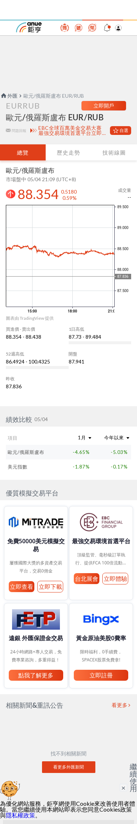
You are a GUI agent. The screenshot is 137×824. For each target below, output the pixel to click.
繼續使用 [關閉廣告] (133, 777)
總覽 (22, 152)
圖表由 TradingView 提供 (30, 318)
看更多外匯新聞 (68, 767)
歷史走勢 (68, 152)
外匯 (9, 96)
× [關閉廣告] (123, 787)
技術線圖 (114, 152)
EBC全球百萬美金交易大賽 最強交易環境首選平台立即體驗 (72, 130)
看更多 (120, 705)
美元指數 (17, 467)
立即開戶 (104, 105)
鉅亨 (29, 27)
